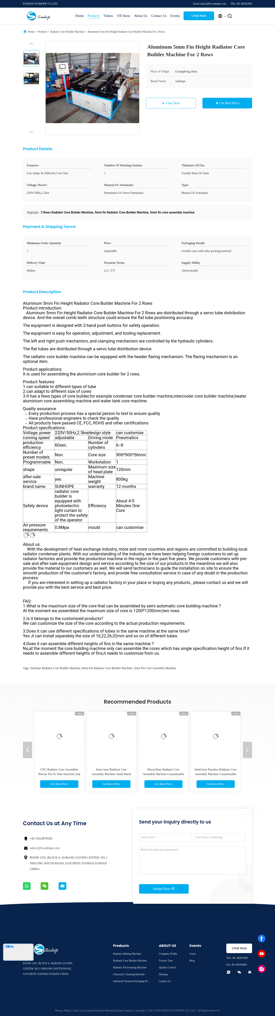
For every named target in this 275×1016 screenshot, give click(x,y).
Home (79, 16)
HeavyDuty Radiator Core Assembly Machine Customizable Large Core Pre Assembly (163, 774)
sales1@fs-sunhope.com (45, 848)
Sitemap (163, 974)
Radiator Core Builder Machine (67, 31)
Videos (108, 16)
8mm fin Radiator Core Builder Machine (107, 668)
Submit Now (164, 889)
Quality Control (167, 967)
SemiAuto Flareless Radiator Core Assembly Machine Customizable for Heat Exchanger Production (216, 774)
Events (175, 16)
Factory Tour (166, 960)
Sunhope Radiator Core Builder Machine (55, 668)
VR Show (123, 16)
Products (94, 16)
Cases (192, 953)
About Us (140, 16)
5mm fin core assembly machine (155, 668)
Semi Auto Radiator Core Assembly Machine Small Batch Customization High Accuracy (111, 774)
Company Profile (168, 953)
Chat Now (198, 16)
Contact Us (159, 16)
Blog (192, 960)
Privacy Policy (63, 1010)
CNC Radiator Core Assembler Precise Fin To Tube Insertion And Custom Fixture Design (59, 774)
